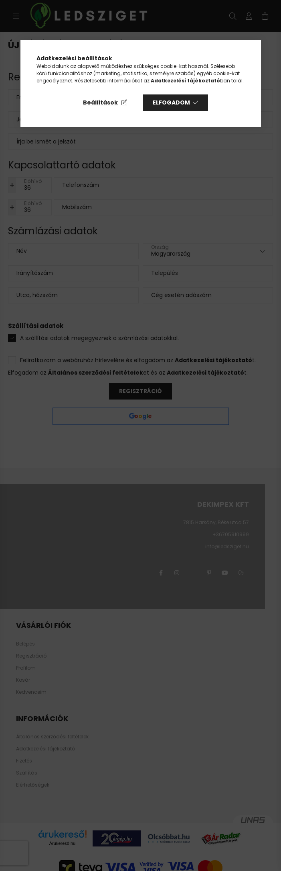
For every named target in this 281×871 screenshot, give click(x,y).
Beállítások (100, 102)
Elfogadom (171, 102)
